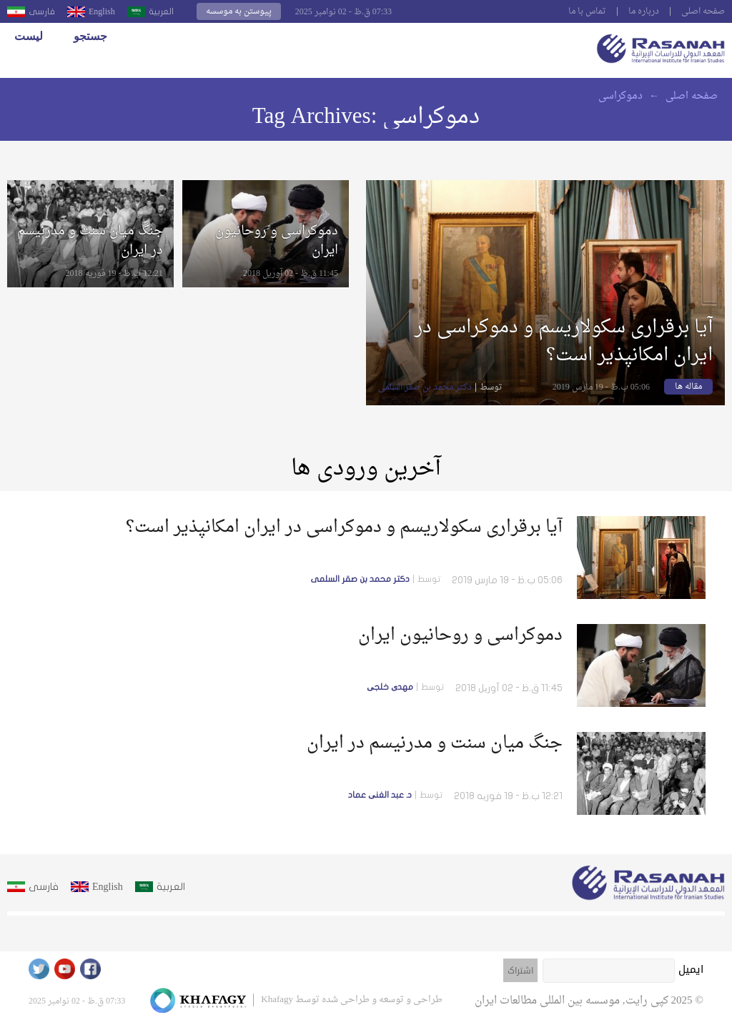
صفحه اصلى (703, 11)
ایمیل (690, 969)
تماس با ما (587, 11)
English (102, 11)
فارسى (42, 11)
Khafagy (277, 1000)
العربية (161, 11)
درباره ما (643, 11)
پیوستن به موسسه (239, 11)
